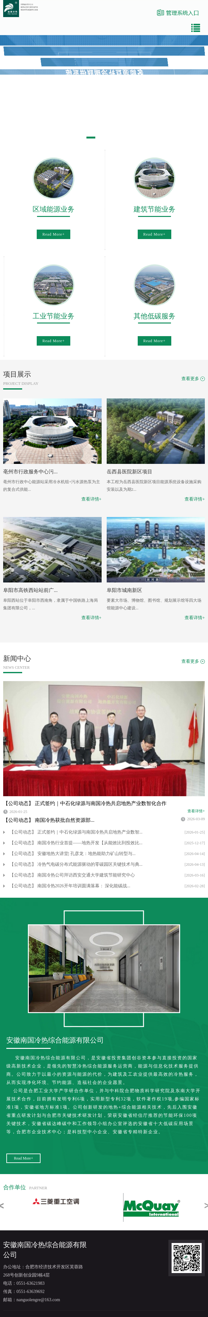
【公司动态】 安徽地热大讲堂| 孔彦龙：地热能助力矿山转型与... (72, 853)
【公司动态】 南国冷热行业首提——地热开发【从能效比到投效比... (75, 842)
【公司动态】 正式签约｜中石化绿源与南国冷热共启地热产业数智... (75, 832)
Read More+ (53, 234)
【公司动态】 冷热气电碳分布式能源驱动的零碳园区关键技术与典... (75, 864)
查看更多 (190, 378)
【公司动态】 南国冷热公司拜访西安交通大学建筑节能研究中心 (72, 875)
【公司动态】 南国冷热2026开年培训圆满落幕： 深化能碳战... (69, 885)
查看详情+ (91, 499)
